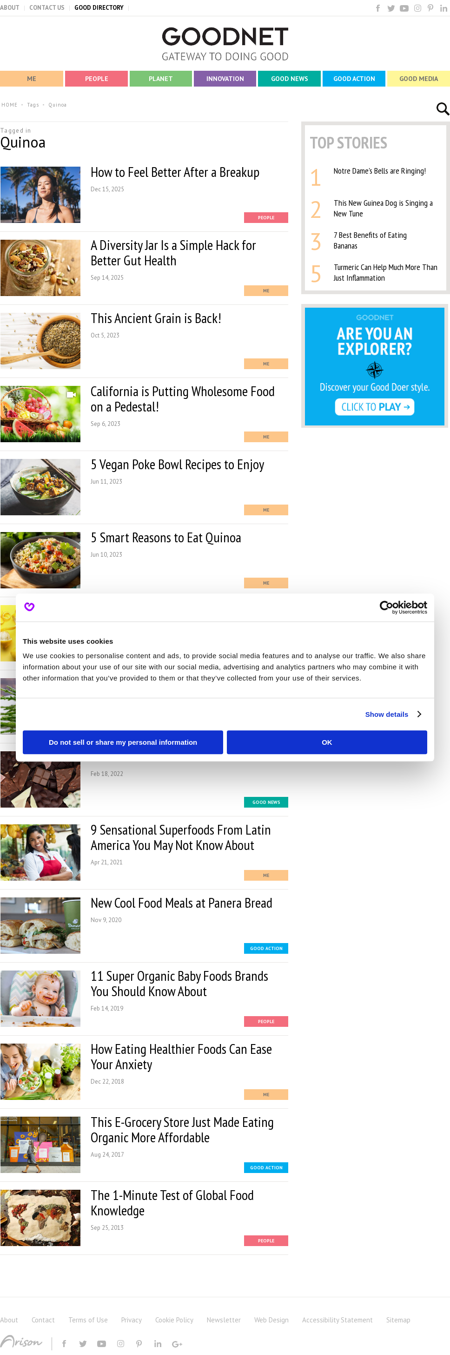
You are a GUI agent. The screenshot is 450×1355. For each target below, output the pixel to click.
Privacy (131, 1319)
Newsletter (224, 1319)
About (9, 1319)
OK (327, 742)
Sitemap (398, 1319)
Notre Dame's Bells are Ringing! (380, 170)
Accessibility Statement (337, 1319)
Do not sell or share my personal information (123, 742)
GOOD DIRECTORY (99, 8)
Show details (387, 714)
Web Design (271, 1319)
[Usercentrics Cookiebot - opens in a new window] (386, 607)
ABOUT (10, 8)
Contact (43, 1319)
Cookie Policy (174, 1319)
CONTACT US (47, 8)
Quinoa (57, 104)
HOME (9, 104)
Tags (33, 104)
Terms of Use (88, 1319)
